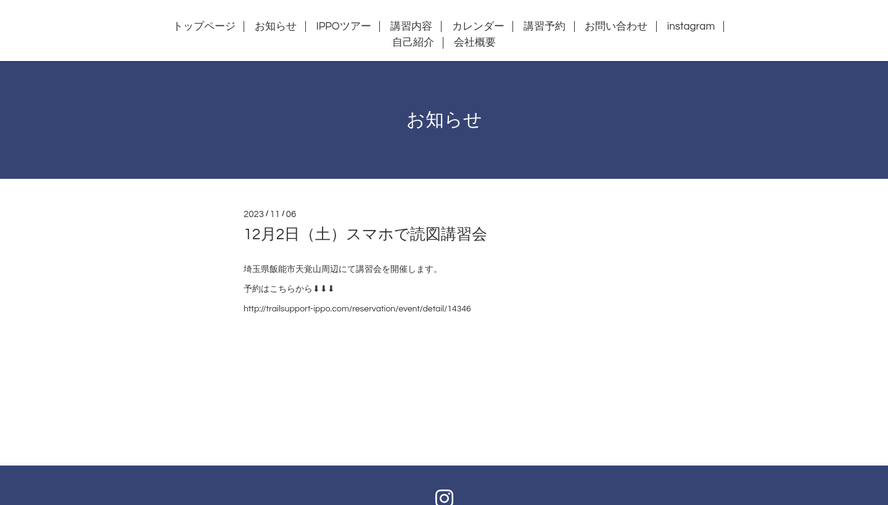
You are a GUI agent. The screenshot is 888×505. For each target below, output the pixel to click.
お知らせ (276, 26)
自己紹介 (413, 42)
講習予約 (544, 26)
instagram (691, 26)
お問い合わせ (616, 26)
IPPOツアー (343, 26)
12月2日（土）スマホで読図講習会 (365, 234)
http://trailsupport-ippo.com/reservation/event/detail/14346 (357, 309)
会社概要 (475, 42)
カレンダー (478, 26)
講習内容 (411, 26)
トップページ (204, 26)
